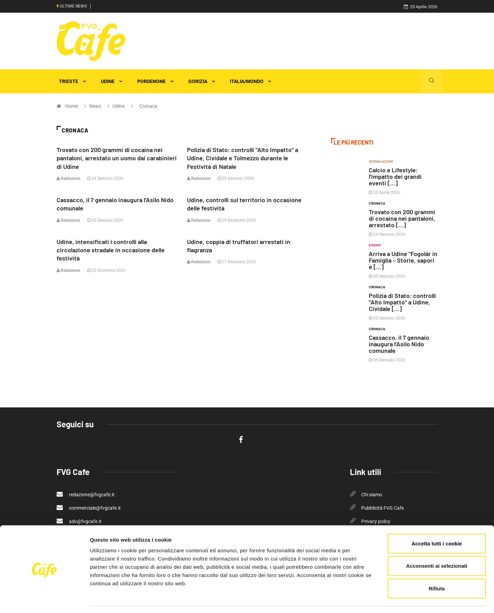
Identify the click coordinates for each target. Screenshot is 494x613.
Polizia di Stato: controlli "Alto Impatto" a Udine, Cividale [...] (402, 302)
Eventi (375, 245)
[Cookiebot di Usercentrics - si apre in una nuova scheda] (44, 599)
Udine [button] (111, 81)
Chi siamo (371, 494)
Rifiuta (437, 568)
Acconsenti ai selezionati (436, 545)
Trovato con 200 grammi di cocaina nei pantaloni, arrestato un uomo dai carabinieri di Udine (117, 158)
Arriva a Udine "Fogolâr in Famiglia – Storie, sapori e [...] (403, 260)
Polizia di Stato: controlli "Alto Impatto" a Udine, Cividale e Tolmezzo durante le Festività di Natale (242, 158)
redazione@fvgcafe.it (86, 494)
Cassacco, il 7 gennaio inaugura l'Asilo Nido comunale (399, 344)
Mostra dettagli (364, 599)
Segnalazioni (381, 161)
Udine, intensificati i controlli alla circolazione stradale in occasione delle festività (111, 249)
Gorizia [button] (201, 81)
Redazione (68, 178)
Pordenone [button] (155, 81)
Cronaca (377, 203)
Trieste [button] (72, 81)
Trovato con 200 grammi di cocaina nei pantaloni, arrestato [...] (402, 218)
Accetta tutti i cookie (437, 523)
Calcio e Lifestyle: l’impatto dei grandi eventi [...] (395, 176)
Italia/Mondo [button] (250, 81)
